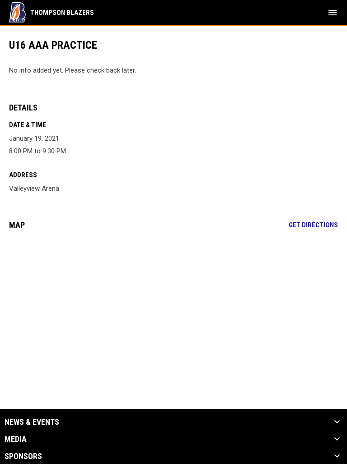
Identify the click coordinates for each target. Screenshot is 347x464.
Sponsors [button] (23, 456)
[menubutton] (332, 12)
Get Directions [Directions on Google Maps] (313, 225)
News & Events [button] (32, 422)
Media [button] (16, 439)
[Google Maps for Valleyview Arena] (173, 305)
